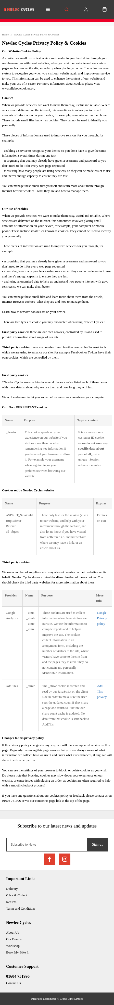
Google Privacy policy (102, 618)
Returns (11, 902)
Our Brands (13, 939)
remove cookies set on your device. (43, 312)
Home (5, 34)
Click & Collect (16, 895)
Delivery (12, 888)
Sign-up (97, 844)
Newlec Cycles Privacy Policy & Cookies (36, 34)
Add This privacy (102, 691)
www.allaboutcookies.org (18, 88)
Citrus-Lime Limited (71, 998)
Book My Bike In (17, 952)
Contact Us (13, 983)
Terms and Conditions (20, 908)
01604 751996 (18, 976)
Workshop (13, 946)
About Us (12, 932)
